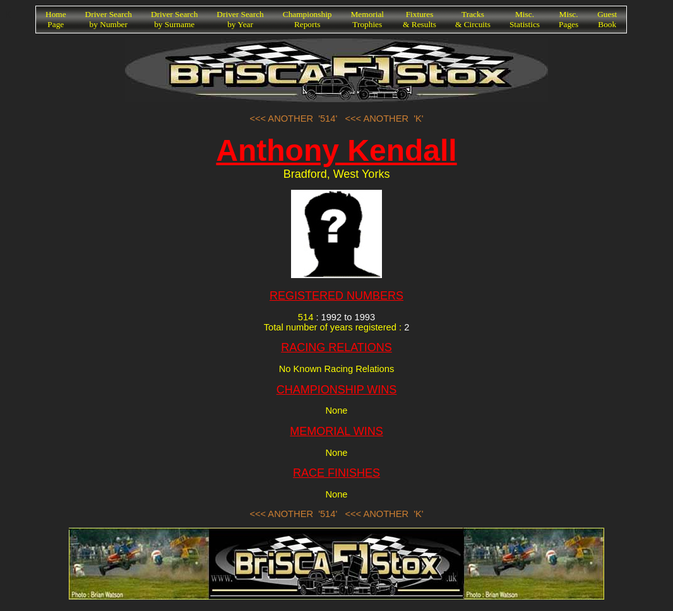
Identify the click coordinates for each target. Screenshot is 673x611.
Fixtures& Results (419, 19)
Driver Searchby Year (240, 19)
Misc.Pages (568, 19)
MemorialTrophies (367, 19)
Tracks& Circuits (473, 19)
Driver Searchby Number (108, 19)
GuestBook (607, 19)
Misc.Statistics (524, 19)
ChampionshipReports (307, 19)
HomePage (55, 19)
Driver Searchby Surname (174, 19)
